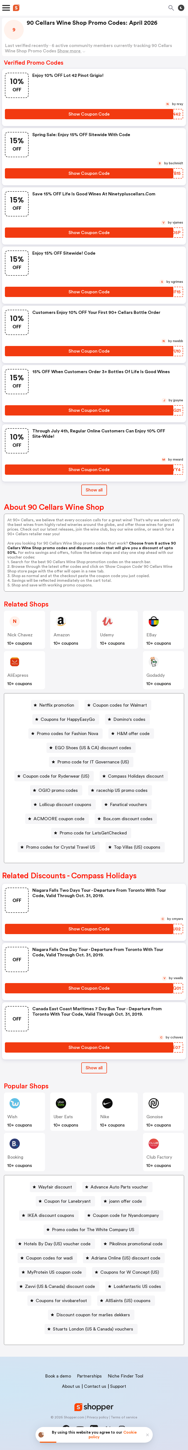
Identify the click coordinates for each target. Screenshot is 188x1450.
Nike (104, 1117)
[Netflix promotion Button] (55, 705)
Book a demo (58, 1376)
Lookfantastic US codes (137, 1286)
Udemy (107, 635)
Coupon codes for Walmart (120, 705)
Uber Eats (63, 1117)
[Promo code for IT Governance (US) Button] (91, 762)
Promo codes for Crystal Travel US (60, 847)
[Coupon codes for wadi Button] (47, 1258)
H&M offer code (133, 733)
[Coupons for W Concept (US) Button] (128, 1272)
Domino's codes (129, 719)
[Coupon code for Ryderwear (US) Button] (54, 776)
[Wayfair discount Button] (53, 1187)
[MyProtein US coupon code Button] (52, 1272)
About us (71, 1386)
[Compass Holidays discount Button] (134, 776)
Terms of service (124, 1417)
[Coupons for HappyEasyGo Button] (65, 719)
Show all (94, 1068)
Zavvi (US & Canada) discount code (60, 1286)
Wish (12, 1117)
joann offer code (125, 1201)
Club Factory (159, 1157)
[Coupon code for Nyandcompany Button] (123, 1215)
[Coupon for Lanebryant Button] (65, 1201)
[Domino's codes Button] (127, 719)
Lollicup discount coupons (65, 804)
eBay (151, 635)
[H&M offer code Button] (131, 733)
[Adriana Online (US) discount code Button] (124, 1258)
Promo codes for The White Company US (93, 1229)
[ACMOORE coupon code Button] (57, 819)
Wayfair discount (55, 1187)
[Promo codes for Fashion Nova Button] (65, 733)
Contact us (95, 1386)
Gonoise (154, 1117)
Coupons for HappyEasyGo (68, 719)
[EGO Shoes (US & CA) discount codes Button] (91, 748)
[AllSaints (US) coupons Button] (126, 1300)
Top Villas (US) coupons (137, 847)
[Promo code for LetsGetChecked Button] (91, 833)
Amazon (62, 635)
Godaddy (155, 675)
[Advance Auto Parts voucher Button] (117, 1187)
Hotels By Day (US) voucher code (57, 1244)
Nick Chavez (20, 635)
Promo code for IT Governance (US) (93, 762)
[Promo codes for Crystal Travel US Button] (59, 847)
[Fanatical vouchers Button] (127, 804)
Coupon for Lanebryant (67, 1201)
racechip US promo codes (122, 790)
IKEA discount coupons (50, 1215)
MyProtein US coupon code (54, 1272)
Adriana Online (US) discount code (125, 1258)
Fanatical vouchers (128, 804)
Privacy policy (97, 1417)
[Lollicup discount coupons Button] (63, 804)
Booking (15, 1157)
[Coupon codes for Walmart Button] (117, 705)
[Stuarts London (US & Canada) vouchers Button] (91, 1329)
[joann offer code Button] (123, 1201)
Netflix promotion (56, 705)
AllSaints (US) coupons (128, 1300)
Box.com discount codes (128, 819)
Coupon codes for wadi (49, 1258)
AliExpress (17, 675)
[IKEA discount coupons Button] (49, 1215)
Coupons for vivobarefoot (61, 1300)
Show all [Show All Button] (94, 490)
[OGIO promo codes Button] (56, 790)
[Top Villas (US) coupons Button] (135, 847)
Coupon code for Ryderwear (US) (56, 776)
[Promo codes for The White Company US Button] (91, 1229)
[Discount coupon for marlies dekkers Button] (91, 1315)
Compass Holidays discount (136, 776)
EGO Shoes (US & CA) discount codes (93, 748)
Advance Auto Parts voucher (119, 1187)
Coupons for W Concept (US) (129, 1272)
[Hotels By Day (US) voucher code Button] (55, 1244)
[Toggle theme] (181, 7)
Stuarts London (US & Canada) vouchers (93, 1329)
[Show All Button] (94, 1067)
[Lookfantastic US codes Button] (135, 1286)
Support (118, 1386)
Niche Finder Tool (125, 1376)
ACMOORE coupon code (59, 819)
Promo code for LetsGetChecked (93, 833)
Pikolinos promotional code (136, 1244)
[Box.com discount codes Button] (126, 819)
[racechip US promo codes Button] (120, 790)
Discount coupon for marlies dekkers (93, 1315)
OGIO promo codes (58, 790)
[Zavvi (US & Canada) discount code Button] (58, 1286)
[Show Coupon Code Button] (89, 114)
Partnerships (89, 1376)
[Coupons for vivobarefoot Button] (59, 1300)
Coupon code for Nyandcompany (126, 1215)
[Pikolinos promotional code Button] (134, 1244)
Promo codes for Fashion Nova (67, 733)
